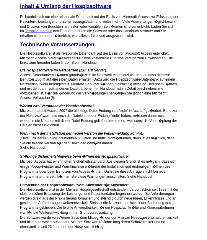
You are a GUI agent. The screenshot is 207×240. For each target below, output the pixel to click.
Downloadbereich (38, 31)
